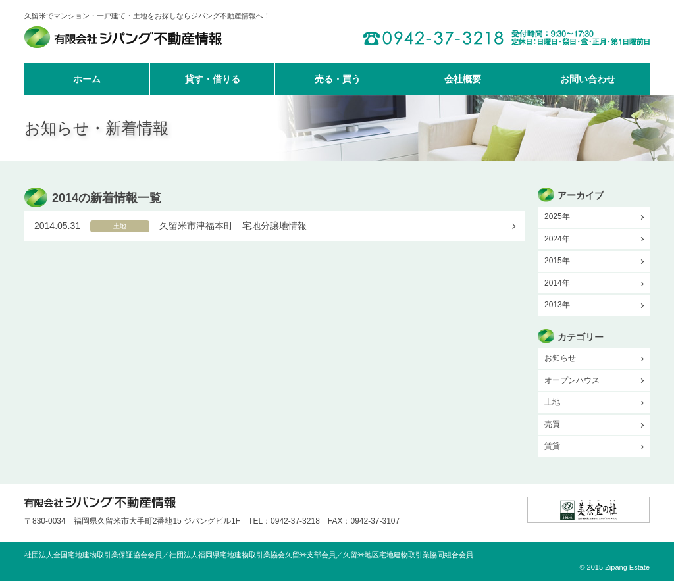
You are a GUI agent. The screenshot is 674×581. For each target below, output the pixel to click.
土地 (552, 402)
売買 (552, 424)
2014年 (557, 283)
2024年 (557, 238)
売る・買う (338, 79)
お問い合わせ (587, 79)
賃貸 (552, 446)
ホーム (87, 79)
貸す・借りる (212, 79)
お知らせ (560, 358)
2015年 (557, 260)
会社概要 (462, 79)
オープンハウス (572, 380)
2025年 (557, 216)
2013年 (557, 304)
